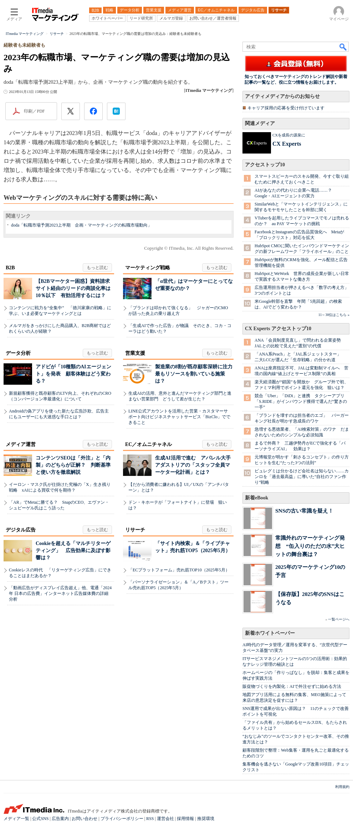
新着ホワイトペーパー (270, 633)
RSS (150, 818)
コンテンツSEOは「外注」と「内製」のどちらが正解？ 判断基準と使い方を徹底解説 (73, 465)
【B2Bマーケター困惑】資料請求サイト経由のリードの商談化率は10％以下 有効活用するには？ (73, 288)
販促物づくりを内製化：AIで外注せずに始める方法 (291, 686)
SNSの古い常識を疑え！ (304, 511)
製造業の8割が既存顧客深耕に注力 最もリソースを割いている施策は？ (196, 374)
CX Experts (286, 144)
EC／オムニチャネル (148, 444)
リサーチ (135, 530)
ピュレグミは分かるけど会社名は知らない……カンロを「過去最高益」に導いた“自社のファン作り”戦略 (302, 476)
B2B (10, 267)
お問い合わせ (84, 818)
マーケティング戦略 (147, 267)
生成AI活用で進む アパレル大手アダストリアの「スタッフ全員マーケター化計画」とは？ (193, 465)
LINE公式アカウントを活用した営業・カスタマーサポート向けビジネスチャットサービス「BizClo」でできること (179, 417)
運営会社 (165, 818)
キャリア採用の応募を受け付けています (285, 107)
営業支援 (135, 353)
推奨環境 (205, 818)
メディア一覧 (16, 818)
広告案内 (60, 818)
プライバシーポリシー (122, 818)
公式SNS (40, 818)
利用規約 (342, 787)
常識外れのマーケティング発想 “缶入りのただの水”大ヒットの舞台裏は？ (310, 546)
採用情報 (185, 818)
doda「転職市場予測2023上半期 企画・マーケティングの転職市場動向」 (81, 225)
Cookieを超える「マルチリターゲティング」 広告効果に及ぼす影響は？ (73, 550)
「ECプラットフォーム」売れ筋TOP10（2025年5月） (179, 569)
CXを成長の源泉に (288, 135)
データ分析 (18, 353)
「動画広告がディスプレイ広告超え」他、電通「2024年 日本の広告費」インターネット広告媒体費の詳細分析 (60, 593)
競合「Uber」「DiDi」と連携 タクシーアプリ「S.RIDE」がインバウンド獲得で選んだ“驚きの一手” (301, 401)
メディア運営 (21, 444)
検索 (343, 47)
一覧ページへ (338, 619)
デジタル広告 (21, 530)
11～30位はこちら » (333, 315)
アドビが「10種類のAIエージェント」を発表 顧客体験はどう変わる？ (73, 374)
